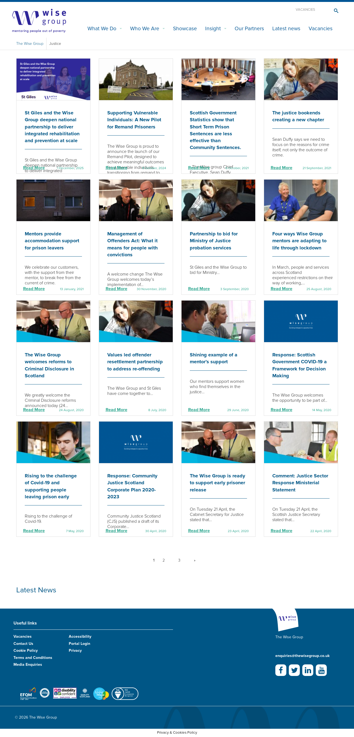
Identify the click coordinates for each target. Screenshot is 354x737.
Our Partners (249, 28)
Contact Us (23, 643)
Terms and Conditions (32, 657)
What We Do (101, 28)
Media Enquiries (27, 664)
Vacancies (305, 9)
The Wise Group (29, 43)
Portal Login (79, 643)
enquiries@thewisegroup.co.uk (302, 655)
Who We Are (144, 28)
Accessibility (80, 636)
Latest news (286, 28)
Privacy (75, 650)
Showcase (185, 28)
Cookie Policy (25, 650)
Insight (213, 28)
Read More (34, 167)
